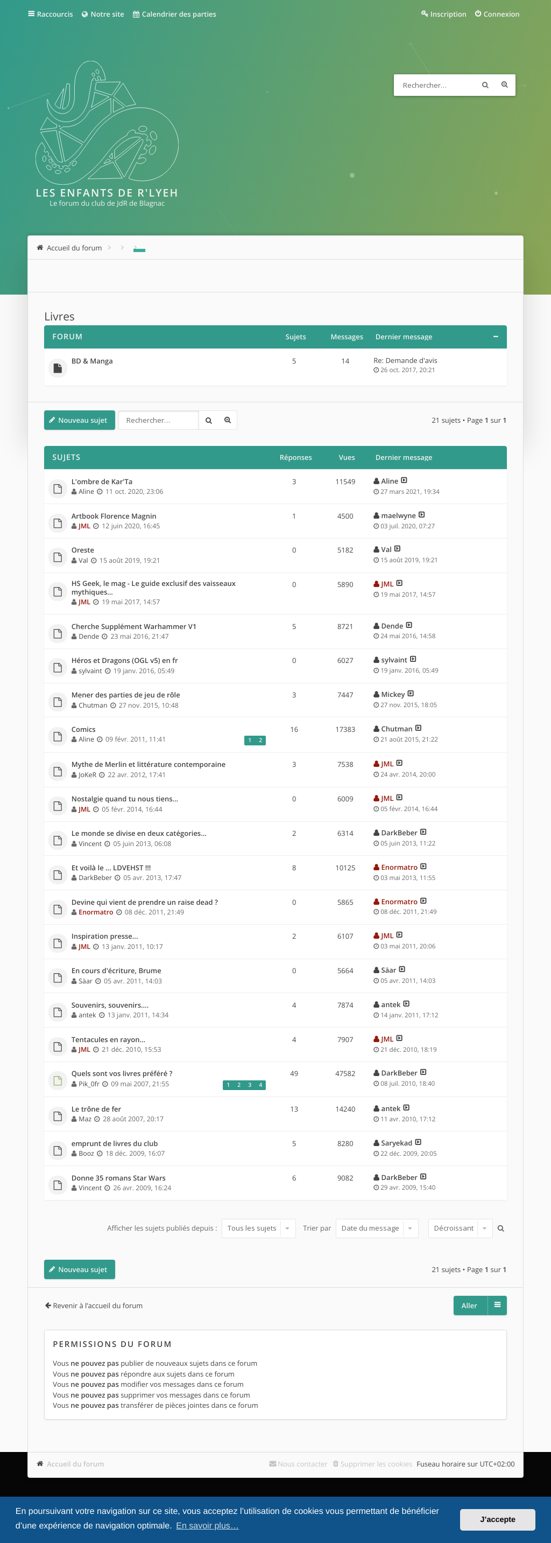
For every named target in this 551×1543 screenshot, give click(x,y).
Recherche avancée (504, 85)
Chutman (93, 705)
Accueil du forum (75, 1464)
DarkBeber (400, 832)
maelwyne (399, 515)
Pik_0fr (89, 1083)
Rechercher (485, 85)
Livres (59, 316)
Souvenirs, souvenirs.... (110, 1005)
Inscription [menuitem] (448, 14)
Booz (86, 1153)
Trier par (361, 1228)
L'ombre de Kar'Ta (102, 482)
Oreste (83, 550)
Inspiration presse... (105, 936)
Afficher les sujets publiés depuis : (201, 1228)
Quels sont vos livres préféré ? (122, 1074)
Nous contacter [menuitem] (303, 1464)
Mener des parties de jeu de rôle (126, 695)
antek (87, 1015)
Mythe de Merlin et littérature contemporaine (148, 764)
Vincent (90, 843)
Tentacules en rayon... (108, 1040)
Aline (86, 491)
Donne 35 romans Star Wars (119, 1178)
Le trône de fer (97, 1109)
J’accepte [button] (497, 1520)
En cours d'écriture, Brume (116, 971)
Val (83, 560)
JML (84, 525)
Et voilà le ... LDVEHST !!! (111, 868)
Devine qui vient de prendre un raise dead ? (145, 902)
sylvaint (90, 670)
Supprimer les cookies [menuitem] (376, 1464)
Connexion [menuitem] (502, 14)
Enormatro (400, 867)
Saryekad (397, 1143)
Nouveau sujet (82, 420)
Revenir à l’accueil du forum (98, 1305)
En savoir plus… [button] (207, 1526)
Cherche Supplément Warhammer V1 (134, 627)
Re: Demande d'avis (405, 360)
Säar (86, 981)
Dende (89, 636)
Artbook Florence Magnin (114, 516)
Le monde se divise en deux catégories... (139, 833)
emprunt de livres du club (115, 1144)
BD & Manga (92, 361)
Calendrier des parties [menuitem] (174, 14)
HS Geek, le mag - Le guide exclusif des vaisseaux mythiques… (154, 588)
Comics (84, 729)
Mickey (393, 694)
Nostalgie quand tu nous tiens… (125, 799)
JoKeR (87, 774)
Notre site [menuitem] (102, 14)
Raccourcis (55, 14)
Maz (85, 1118)
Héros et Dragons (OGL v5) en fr (125, 661)
